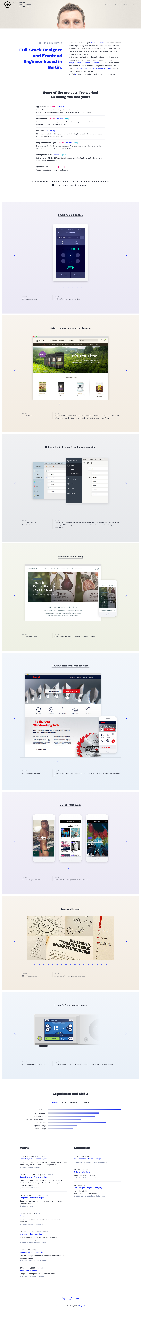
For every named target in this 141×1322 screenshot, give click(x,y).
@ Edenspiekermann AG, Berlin (32, 1224)
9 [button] (70, 964)
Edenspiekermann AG (93, 63)
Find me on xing (72, 1300)
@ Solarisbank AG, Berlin (29, 1167)
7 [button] (83, 762)
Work (116, 4)
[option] (70, 252)
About (107, 4)
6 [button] (81, 288)
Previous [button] (16, 256)
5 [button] (77, 288)
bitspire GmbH (75, 63)
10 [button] (75, 964)
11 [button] (79, 964)
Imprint (82, 1306)
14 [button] (93, 964)
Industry (85, 1102)
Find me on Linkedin (64, 1300)
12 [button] (84, 964)
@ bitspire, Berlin (26, 1206)
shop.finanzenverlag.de (46, 143)
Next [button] (127, 256)
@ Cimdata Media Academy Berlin (86, 1178)
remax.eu (40, 131)
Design (55, 1102)
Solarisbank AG (97, 43)
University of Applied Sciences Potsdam (94, 68)
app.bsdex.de (42, 107)
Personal (74, 1102)
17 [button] (106, 964)
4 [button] (72, 288)
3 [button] (68, 288)
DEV (64, 1102)
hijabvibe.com (42, 167)
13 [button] (88, 964)
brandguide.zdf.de (44, 155)
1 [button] (59, 288)
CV (133, 4)
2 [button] (63, 288)
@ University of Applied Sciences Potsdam (90, 1162)
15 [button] (97, 964)
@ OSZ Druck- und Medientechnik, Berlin (89, 1196)
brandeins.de (41, 119)
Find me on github (79, 1300)
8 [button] (66, 964)
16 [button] (102, 964)
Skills (125, 4)
